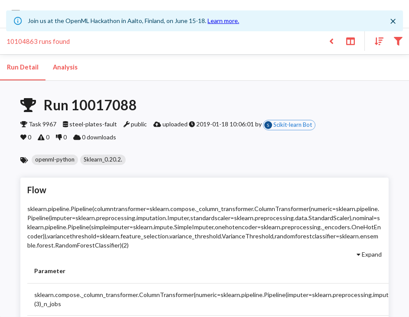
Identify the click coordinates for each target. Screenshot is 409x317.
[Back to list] (331, 40)
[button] (55, 160)
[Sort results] (376, 40)
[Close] (392, 21)
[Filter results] (398, 40)
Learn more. (223, 20)
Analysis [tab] (64, 67)
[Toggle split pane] (350, 40)
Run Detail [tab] (22, 67)
